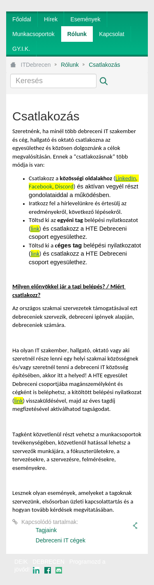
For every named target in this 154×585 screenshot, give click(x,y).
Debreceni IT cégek (60, 540)
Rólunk (70, 64)
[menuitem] (21, 19)
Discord (64, 186)
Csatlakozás (104, 64)
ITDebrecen (36, 64)
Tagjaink (46, 530)
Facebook (40, 186)
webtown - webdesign (121, 569)
